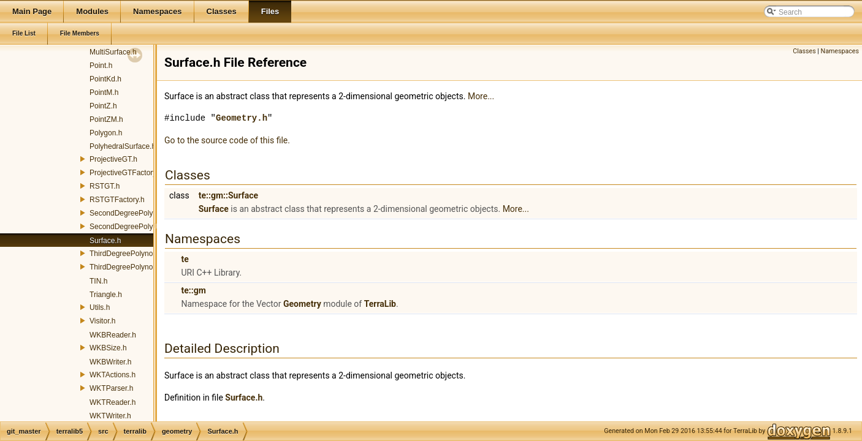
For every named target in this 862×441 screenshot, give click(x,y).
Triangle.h (106, 294)
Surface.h (105, 240)
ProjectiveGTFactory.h (126, 172)
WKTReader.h (112, 402)
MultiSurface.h (113, 52)
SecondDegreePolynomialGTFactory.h (152, 226)
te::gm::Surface (228, 195)
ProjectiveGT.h (113, 159)
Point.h (101, 65)
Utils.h (100, 307)
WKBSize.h (108, 348)
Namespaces (840, 51)
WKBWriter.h (110, 362)
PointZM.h (106, 119)
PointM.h (104, 92)
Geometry (302, 304)
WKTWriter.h (110, 416)
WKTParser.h (111, 388)
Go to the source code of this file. (227, 140)
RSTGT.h (105, 186)
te (184, 259)
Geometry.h (241, 118)
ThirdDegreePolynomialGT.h (136, 253)
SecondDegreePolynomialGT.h (140, 213)
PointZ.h (103, 106)
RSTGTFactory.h (117, 199)
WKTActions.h (112, 375)
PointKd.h (105, 79)
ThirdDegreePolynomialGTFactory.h (148, 267)
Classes (804, 51)
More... (481, 96)
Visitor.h (102, 321)
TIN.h (98, 281)
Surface (214, 209)
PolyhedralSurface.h (123, 146)
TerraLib (380, 304)
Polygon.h (106, 133)
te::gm (193, 290)
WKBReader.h (113, 335)
